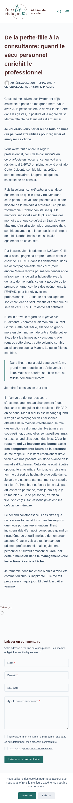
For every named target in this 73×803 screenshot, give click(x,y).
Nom (11, 663)
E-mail (12, 675)
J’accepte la (31, 748)
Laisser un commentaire (24, 759)
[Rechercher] (59, 12)
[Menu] (67, 11)
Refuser (46, 796)
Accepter (27, 796)
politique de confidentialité (38, 748)
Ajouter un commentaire (23, 701)
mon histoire (33, 87)
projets (48, 87)
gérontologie (14, 87)
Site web (13, 687)
